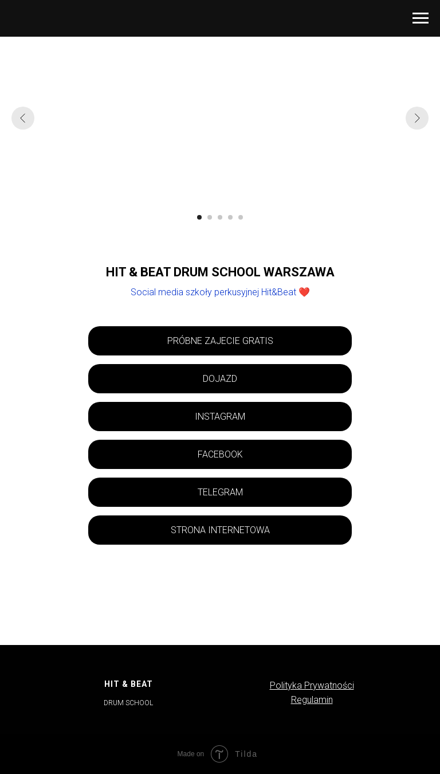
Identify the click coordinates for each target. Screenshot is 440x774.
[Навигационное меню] (420, 18)
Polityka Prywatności (312, 685)
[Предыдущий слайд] (22, 118)
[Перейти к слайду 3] (220, 217)
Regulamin (312, 699)
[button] (220, 340)
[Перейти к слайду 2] (209, 217)
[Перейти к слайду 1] (199, 217)
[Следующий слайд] (417, 118)
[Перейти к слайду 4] (230, 217)
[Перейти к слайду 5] (240, 217)
